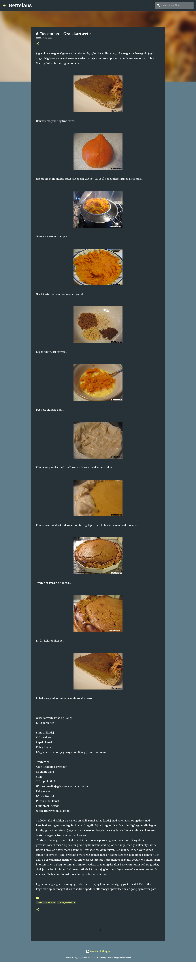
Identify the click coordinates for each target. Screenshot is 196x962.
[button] (38, 44)
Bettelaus (20, 5)
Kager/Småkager (67, 903)
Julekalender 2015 (46, 903)
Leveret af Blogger (98, 951)
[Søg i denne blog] (177, 5)
